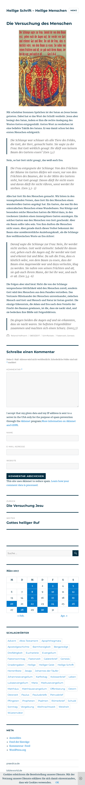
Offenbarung (57, 688)
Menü (73, 10)
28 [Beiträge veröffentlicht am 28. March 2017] (22, 609)
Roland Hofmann (19, 335)
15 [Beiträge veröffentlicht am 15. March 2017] (32, 597)
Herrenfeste (14, 670)
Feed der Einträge (19, 741)
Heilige (32, 664)
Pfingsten (13, 700)
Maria (34, 682)
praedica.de (13, 763)
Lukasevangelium (18, 682)
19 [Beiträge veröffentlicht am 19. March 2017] (73, 597)
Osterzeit (13, 694)
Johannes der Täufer (46, 670)
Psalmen (43, 700)
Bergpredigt (61, 646)
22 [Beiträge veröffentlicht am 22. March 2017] (32, 603)
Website (11, 460)
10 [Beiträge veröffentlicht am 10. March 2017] (52, 591)
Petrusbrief (56, 694)
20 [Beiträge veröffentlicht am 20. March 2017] (11, 603)
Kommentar (14, 369)
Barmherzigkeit (42, 646)
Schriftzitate (48, 335)
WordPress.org (17, 749)
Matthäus (13, 688)
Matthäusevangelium (34, 688)
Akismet (25, 421)
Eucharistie (32, 652)
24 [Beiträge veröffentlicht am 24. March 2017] (52, 603)
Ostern (72, 688)
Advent (12, 640)
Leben (72, 676)
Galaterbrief (50, 658)
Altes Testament (28, 640)
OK (57, 782)
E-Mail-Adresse (15, 446)
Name (9, 432)
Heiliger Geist (46, 664)
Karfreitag (41, 676)
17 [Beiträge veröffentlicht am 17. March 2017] (52, 597)
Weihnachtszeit (46, 706)
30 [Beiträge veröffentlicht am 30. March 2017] (42, 609)
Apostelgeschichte (18, 646)
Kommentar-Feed (19, 745)
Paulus (25, 694)
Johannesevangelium (20, 676)
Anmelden (15, 737)
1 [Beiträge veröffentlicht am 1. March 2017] (32, 585)
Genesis (70, 335)
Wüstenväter (15, 712)
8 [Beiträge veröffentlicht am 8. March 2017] (32, 591)
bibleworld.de (14, 770)
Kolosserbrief (57, 676)
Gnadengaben (16, 664)
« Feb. (20, 615)
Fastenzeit (61, 335)
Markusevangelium (52, 682)
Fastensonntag (16, 658)
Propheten (28, 700)
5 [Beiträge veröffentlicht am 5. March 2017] (73, 585)
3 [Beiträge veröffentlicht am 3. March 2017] (52, 585)
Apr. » (64, 615)
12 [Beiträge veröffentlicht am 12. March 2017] (73, 591)
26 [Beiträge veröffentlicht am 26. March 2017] (73, 603)
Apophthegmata (51, 640)
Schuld (72, 700)
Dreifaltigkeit (15, 652)
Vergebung (27, 706)
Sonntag (13, 706)
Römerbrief (58, 700)
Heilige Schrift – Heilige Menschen (36, 11)
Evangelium (49, 652)
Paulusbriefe (40, 694)
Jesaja (28, 670)
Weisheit (64, 706)
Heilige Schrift (66, 664)
